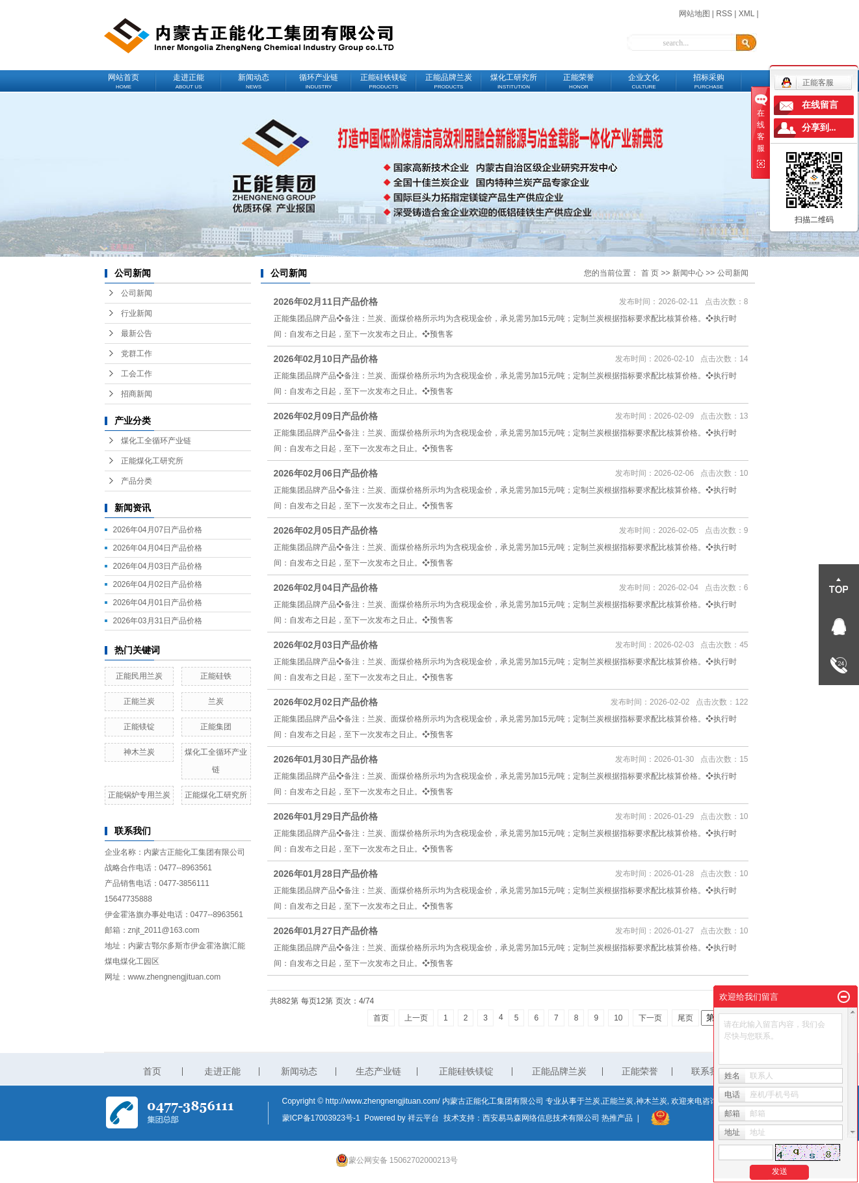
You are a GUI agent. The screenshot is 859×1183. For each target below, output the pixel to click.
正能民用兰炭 (139, 676)
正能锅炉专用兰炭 (139, 795)
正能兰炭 (139, 701)
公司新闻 (136, 293)
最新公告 (136, 333)
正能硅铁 (215, 676)
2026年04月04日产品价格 (157, 547)
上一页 (416, 1017)
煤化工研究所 (513, 81)
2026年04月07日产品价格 (157, 529)
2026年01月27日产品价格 (326, 931)
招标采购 (708, 81)
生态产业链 (378, 1071)
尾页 (685, 1017)
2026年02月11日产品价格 (326, 301)
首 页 (650, 273)
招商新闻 (136, 393)
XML (746, 13)
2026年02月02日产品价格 (326, 702)
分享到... (819, 128)
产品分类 (136, 481)
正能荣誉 (578, 81)
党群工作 (136, 353)
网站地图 (694, 13)
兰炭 (216, 701)
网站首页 (123, 81)
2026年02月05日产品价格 (326, 530)
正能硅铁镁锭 (383, 81)
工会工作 (136, 373)
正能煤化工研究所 (152, 460)
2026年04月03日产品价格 (157, 566)
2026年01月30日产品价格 (326, 759)
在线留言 (820, 105)
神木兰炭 (139, 752)
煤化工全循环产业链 (156, 440)
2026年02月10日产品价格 (326, 359)
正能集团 (215, 726)
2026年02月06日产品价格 (326, 473)
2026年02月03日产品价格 (326, 645)
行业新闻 (136, 313)
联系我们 (709, 1071)
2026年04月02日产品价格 (157, 584)
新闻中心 (688, 273)
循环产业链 (318, 81)
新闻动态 (253, 81)
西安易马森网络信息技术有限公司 (541, 1118)
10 (618, 1017)
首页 (381, 1017)
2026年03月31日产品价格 (157, 620)
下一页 (650, 1017)
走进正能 (188, 81)
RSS (724, 13)
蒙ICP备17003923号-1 (321, 1118)
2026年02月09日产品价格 (326, 416)
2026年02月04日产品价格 (326, 587)
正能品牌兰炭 (448, 81)
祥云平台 (423, 1118)
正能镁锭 (139, 726)
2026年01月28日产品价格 (326, 873)
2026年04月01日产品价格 (157, 602)
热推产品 (617, 1118)
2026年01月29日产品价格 (326, 816)
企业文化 (643, 81)
